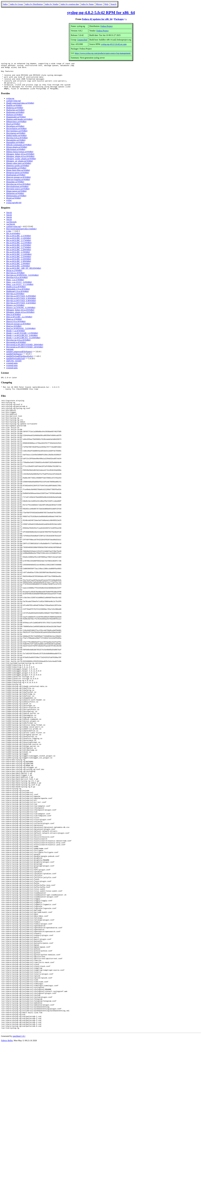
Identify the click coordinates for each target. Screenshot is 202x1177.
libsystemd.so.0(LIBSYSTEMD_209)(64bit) (24, 350)
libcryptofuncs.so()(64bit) (16, 136)
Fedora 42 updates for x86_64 (97, 19)
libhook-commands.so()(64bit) (18, 150)
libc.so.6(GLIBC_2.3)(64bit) (18, 257)
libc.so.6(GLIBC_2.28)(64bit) (18, 255)
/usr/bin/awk (11, 227)
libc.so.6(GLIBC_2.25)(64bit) (18, 250)
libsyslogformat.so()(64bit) (17, 192)
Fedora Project (106, 26)
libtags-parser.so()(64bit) (16, 196)
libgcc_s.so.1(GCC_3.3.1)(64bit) (19, 290)
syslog (8, 206)
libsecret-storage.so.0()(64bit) (18, 182)
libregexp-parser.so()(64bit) (17, 178)
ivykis (8, 236)
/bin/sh (9, 218)
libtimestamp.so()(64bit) (16, 201)
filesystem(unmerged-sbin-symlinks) (21, 234)
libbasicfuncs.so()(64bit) (16, 127)
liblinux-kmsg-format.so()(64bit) (19, 157)
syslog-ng (10, 104)
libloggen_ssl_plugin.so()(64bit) (19, 166)
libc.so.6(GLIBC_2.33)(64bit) (18, 262)
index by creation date (70, 4)
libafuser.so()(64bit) (14, 120)
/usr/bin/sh (10, 229)
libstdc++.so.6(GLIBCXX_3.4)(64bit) (22, 341)
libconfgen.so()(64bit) (15, 132)
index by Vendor (51, 4)
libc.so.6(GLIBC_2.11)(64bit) (18, 241)
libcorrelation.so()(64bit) (16, 134)
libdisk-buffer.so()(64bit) (16, 141)
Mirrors (99, 4)
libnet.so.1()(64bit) (14, 324)
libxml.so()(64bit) (13, 203)
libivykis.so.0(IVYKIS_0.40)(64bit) (21, 306)
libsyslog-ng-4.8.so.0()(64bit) (18, 189)
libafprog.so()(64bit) (14, 113)
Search (113, 4)
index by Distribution (34, 4)
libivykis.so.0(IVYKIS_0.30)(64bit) (21, 304)
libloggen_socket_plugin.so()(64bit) (21, 164)
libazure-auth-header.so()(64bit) (19, 125)
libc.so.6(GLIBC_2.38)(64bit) (18, 267)
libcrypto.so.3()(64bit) (15, 278)
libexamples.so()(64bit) (16, 145)
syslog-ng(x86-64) (13, 208)
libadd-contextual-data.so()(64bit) (20, 108)
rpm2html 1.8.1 (19, 1169)
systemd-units (12, 368)
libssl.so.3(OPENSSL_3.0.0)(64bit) (21, 334)
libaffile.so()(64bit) (14, 111)
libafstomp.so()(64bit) (15, 118)
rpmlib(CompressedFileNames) (19, 357)
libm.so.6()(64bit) (13, 320)
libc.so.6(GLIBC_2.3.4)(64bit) (18, 260)
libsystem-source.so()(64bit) (18, 194)
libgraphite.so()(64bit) (15, 148)
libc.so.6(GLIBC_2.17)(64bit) (18, 246)
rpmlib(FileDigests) (14, 359)
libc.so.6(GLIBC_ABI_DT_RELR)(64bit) (23, 273)
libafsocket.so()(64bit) (15, 115)
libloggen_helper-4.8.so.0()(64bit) (20, 159)
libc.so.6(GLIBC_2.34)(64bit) (18, 264)
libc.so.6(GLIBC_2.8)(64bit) (18, 271)
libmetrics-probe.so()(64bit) (17, 171)
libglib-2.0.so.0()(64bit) (16, 292)
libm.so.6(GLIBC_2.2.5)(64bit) (19, 322)
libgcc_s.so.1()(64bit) (15, 285)
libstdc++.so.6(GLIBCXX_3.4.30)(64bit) (23, 343)
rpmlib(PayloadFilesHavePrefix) (19, 362)
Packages (119, 19)
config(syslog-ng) (13, 106)
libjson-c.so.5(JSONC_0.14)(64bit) (20, 313)
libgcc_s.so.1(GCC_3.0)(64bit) (19, 287)
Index (5, 4)
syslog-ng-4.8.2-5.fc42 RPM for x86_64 (101, 12)
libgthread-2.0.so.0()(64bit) (17, 297)
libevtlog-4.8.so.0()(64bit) (17, 143)
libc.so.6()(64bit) (13, 239)
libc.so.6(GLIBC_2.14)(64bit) (18, 243)
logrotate (10, 355)
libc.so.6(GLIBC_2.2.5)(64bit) (18, 248)
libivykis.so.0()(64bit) (15, 299)
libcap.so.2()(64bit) (14, 276)
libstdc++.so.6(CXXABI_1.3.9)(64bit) (22, 338)
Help (106, 4)
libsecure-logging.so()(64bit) (18, 185)
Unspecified (82, 40)
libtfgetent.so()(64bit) (15, 199)
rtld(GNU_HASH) (14, 366)
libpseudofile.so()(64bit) (16, 173)
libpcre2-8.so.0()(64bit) (16, 327)
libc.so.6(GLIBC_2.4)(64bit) (18, 269)
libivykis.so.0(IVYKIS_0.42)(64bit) (21, 308)
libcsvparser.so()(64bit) (15, 138)
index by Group (16, 4)
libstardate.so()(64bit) (15, 187)
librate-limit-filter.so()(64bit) (18, 176)
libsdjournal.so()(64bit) (15, 180)
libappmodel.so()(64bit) (16, 122)
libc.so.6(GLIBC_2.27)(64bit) (18, 253)
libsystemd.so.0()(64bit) (16, 348)
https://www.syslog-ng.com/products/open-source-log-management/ (103, 53)
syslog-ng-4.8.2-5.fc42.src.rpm (114, 44)
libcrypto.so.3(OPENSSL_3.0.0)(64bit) (22, 280)
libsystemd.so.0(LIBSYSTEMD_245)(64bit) (24, 352)
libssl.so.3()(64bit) (13, 331)
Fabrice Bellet (7, 1174)
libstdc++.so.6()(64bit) (15, 336)
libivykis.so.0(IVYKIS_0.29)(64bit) (21, 301)
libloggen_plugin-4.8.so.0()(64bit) (20, 162)
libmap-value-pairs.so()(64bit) (18, 169)
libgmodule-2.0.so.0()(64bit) (18, 294)
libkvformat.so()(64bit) (15, 155)
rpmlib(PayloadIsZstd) (15, 364)
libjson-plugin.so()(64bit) (16, 152)
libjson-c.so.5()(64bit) (15, 311)
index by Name (87, 4)
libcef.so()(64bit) (13, 129)
